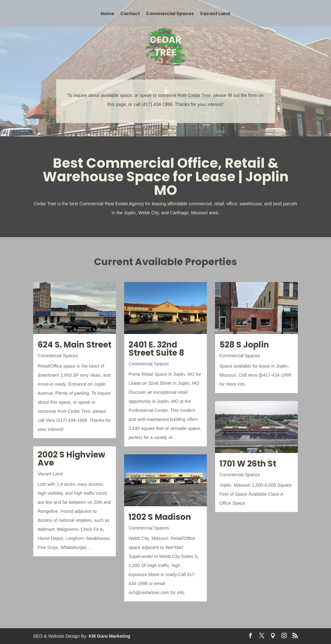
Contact (130, 14)
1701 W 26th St (248, 463)
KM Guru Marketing (109, 636)
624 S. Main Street (74, 344)
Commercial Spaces (170, 14)
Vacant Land (215, 14)
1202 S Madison (160, 517)
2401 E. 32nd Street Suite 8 (156, 349)
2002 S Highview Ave (71, 459)
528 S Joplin (244, 344)
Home (107, 14)
